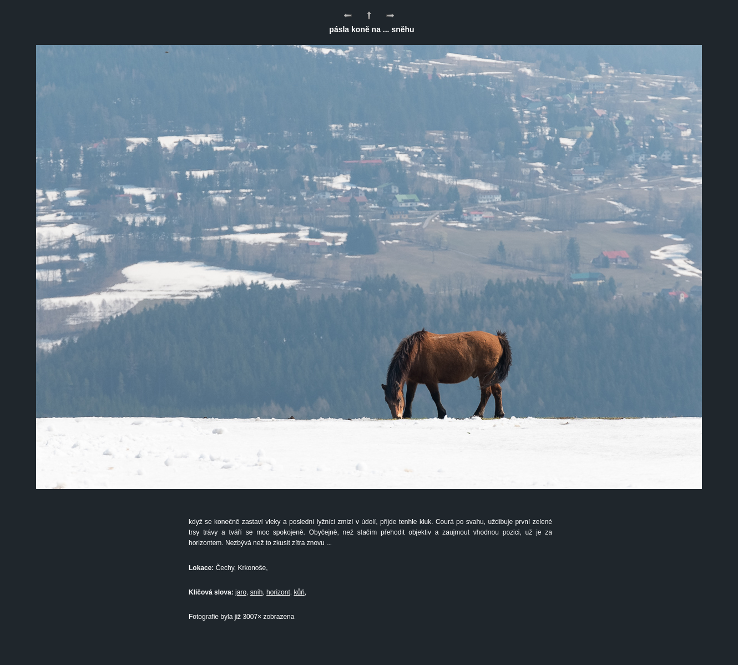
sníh (256, 592)
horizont (278, 592)
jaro (240, 592)
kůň (299, 592)
